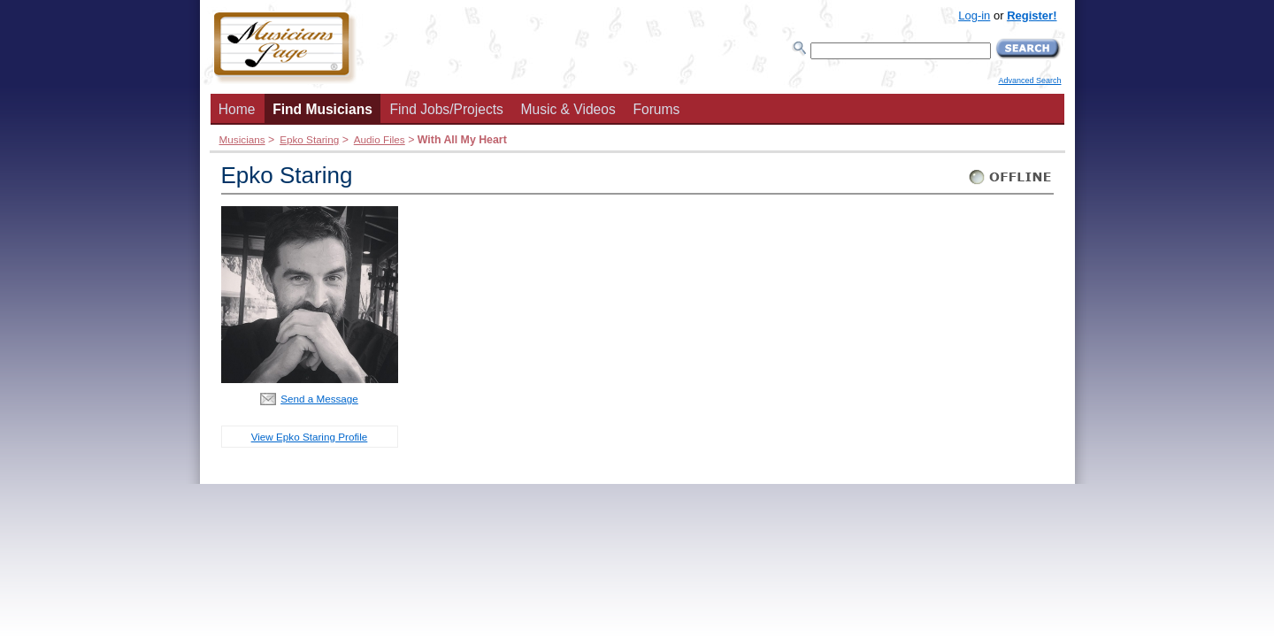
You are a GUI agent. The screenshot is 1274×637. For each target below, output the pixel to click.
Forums (656, 109)
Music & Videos (568, 109)
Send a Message (319, 398)
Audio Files (379, 139)
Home (237, 109)
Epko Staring (309, 139)
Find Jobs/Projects (446, 109)
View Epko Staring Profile (309, 436)
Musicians (242, 139)
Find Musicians (322, 109)
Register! (1031, 15)
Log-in (974, 15)
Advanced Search (1029, 80)
